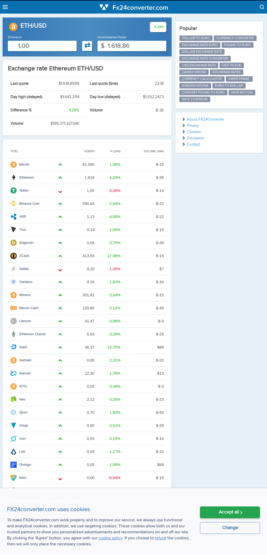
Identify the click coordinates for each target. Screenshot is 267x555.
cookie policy (111, 538)
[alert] (133, 521)
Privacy (193, 126)
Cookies (194, 132)
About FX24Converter (205, 119)
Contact (193, 144)
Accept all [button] (229, 512)
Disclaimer (195, 138)
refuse (160, 538)
